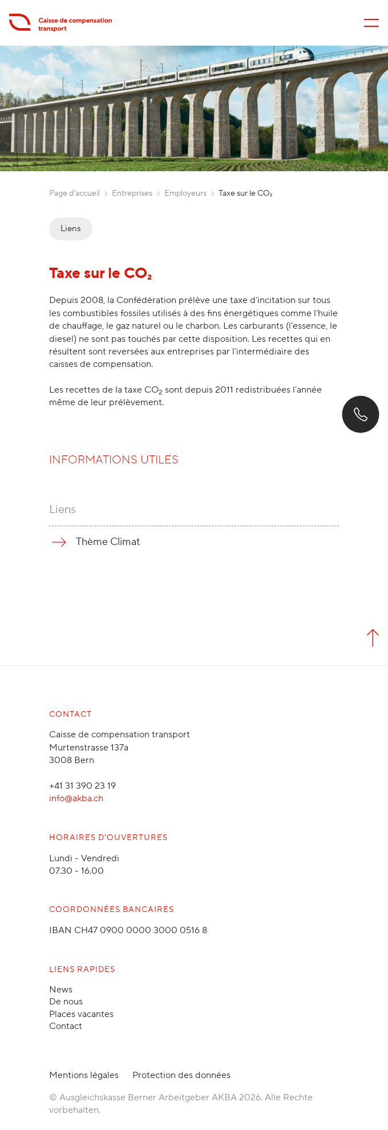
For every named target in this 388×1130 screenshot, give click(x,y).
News (60, 989)
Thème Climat (108, 541)
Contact (65, 1026)
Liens (70, 228)
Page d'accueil (74, 193)
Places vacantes (81, 1014)
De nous (66, 1001)
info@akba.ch (76, 798)
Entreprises (132, 193)
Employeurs (185, 193)
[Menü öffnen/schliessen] (371, 22)
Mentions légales (84, 1075)
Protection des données (181, 1075)
